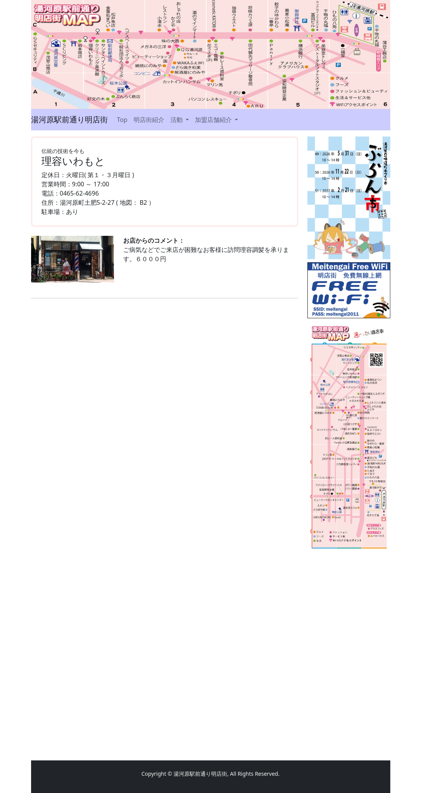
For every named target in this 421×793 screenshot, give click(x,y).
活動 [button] (177, 119)
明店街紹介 (149, 119)
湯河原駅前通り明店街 (69, 119)
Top (122, 119)
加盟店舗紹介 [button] (214, 119)
